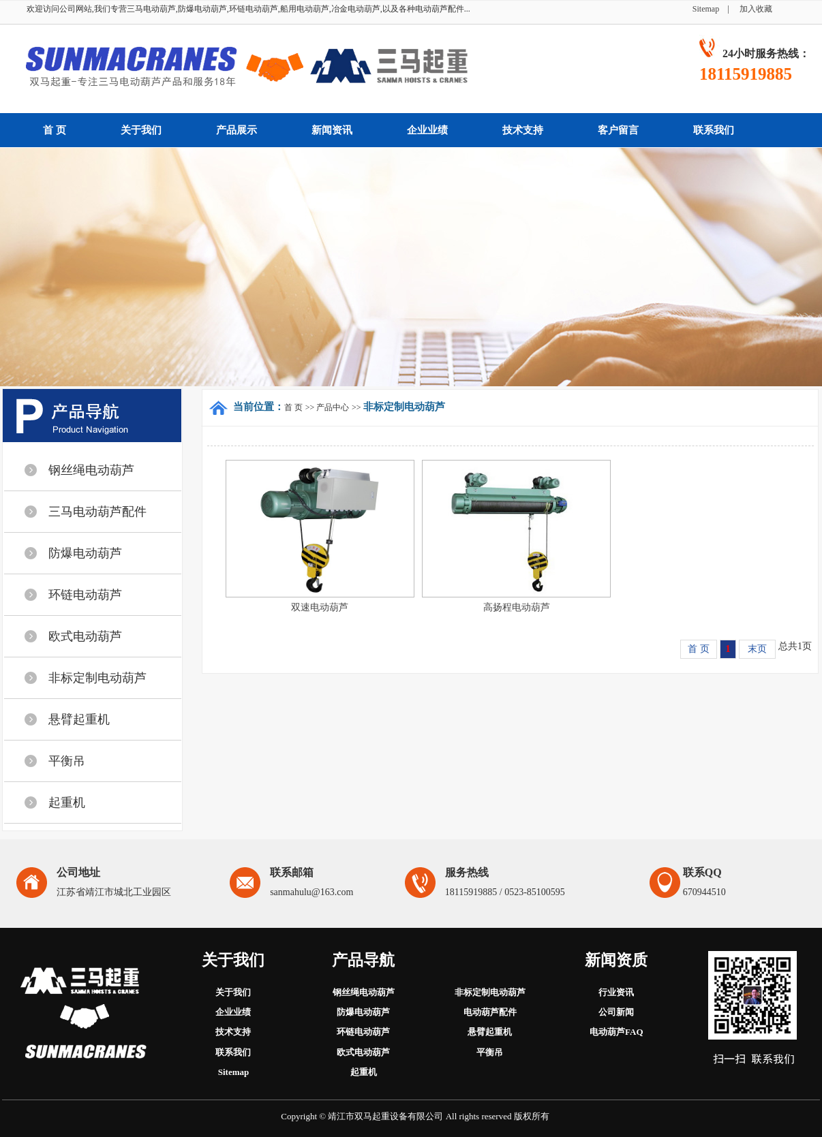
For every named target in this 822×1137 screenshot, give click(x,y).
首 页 (54, 130)
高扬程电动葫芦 (516, 607)
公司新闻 (616, 1012)
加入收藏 (756, 9)
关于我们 (141, 130)
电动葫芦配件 (490, 1012)
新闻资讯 (331, 130)
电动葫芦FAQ (616, 1032)
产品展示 (236, 130)
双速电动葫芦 (319, 607)
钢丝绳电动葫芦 (91, 470)
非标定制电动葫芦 (97, 678)
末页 (757, 649)
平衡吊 (66, 761)
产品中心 (332, 407)
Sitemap (709, 9)
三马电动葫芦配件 (97, 511)
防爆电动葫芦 (85, 553)
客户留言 (618, 130)
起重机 (66, 802)
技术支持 (522, 130)
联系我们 (713, 130)
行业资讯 (616, 992)
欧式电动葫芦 (85, 636)
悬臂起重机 (79, 719)
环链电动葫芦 (85, 595)
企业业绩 (427, 130)
